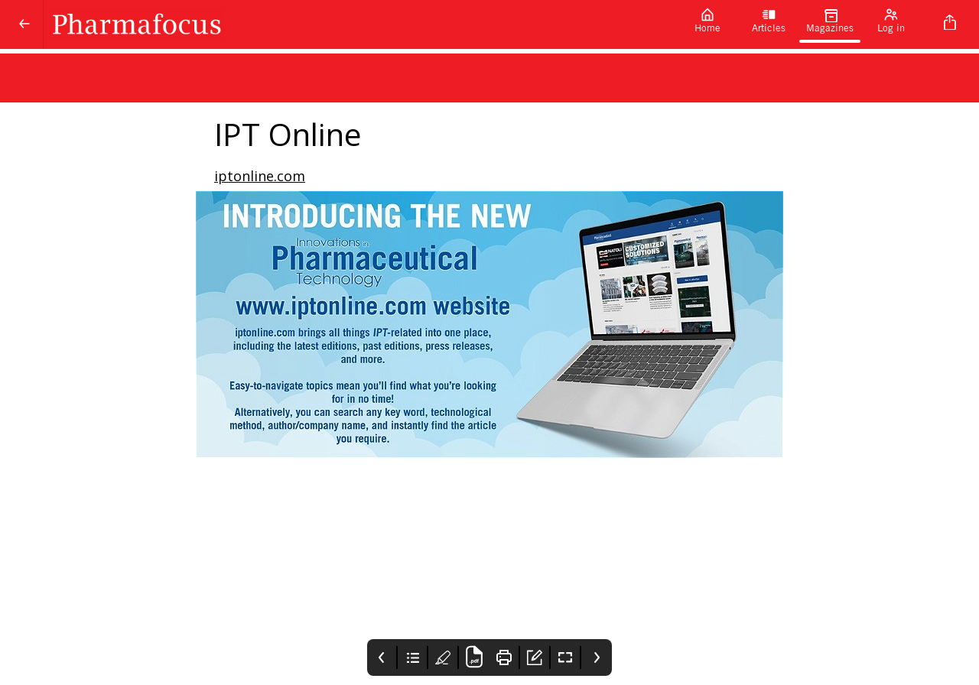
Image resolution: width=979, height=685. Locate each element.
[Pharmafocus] (360, 24)
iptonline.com (259, 176)
